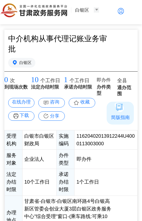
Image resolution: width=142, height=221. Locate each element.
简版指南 (120, 117)
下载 (24, 115)
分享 (54, 115)
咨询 (54, 101)
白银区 (25, 62)
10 (35, 79)
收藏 (85, 101)
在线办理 (21, 101)
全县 (122, 80)
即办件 (104, 79)
